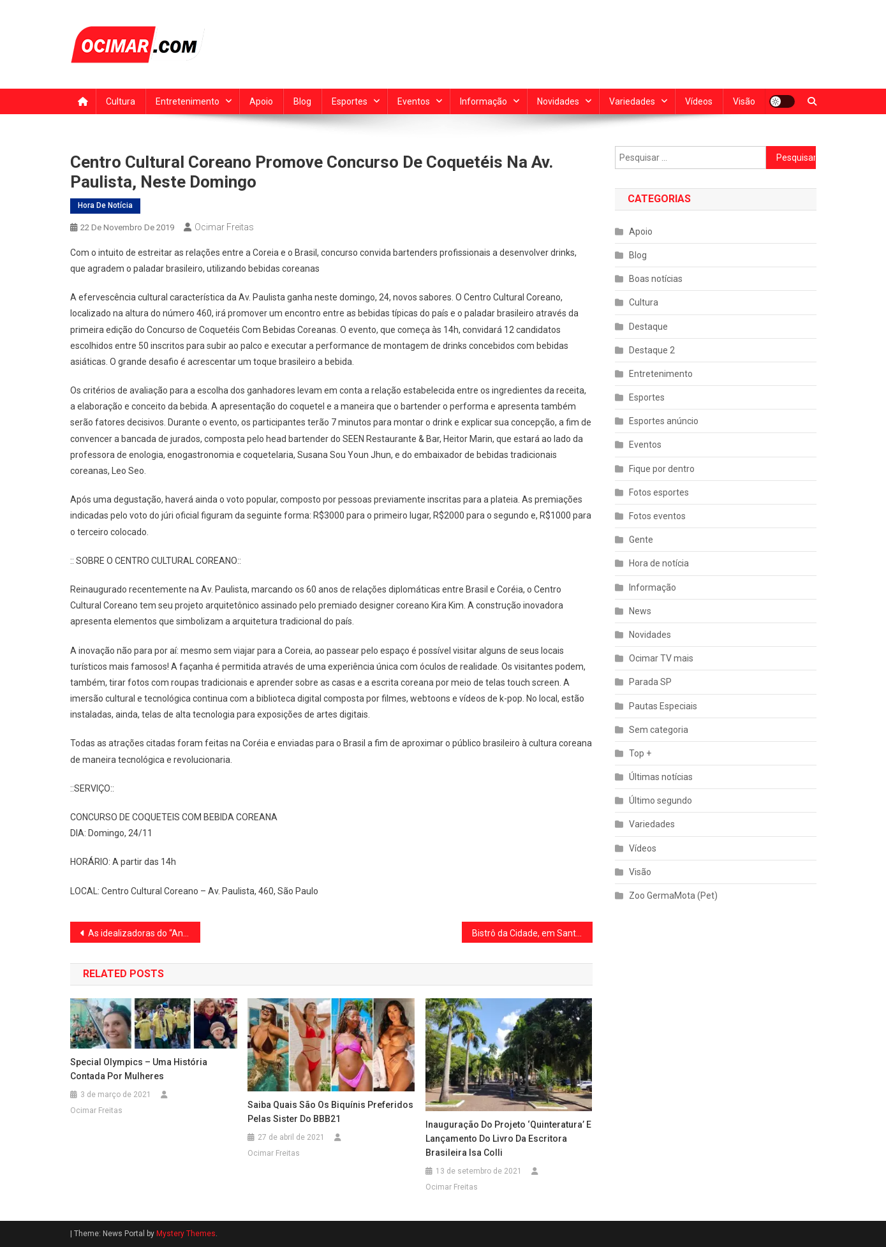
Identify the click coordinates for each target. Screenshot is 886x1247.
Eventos (413, 101)
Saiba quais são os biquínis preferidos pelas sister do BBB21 (330, 1112)
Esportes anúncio (663, 421)
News (640, 611)
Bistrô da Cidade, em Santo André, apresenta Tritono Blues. (532, 933)
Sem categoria (658, 730)
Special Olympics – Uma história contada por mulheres (138, 1069)
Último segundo (660, 800)
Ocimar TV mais (661, 658)
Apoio (261, 101)
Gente (641, 540)
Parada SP (650, 682)
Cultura (120, 101)
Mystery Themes (186, 1233)
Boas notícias (656, 279)
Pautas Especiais (663, 706)
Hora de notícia (105, 205)
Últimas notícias (661, 777)
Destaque (648, 326)
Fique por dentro (662, 469)
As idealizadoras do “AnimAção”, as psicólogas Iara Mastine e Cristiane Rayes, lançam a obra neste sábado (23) (144, 933)
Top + (640, 753)
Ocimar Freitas (224, 227)
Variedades (632, 101)
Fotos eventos (657, 516)
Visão (744, 101)
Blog (302, 101)
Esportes (349, 101)
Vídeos (698, 101)
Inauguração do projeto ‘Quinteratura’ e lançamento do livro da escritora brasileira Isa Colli (508, 1138)
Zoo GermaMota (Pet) (673, 895)
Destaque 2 (652, 350)
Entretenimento (187, 101)
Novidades (558, 101)
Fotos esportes (659, 492)
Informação (483, 101)
